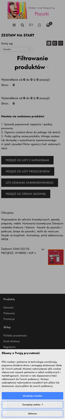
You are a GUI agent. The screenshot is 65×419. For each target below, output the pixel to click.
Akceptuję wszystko (32, 395)
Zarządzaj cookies (31, 404)
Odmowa (32, 413)
